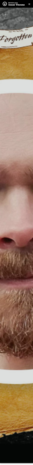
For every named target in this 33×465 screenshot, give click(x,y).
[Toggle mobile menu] (29, 4)
